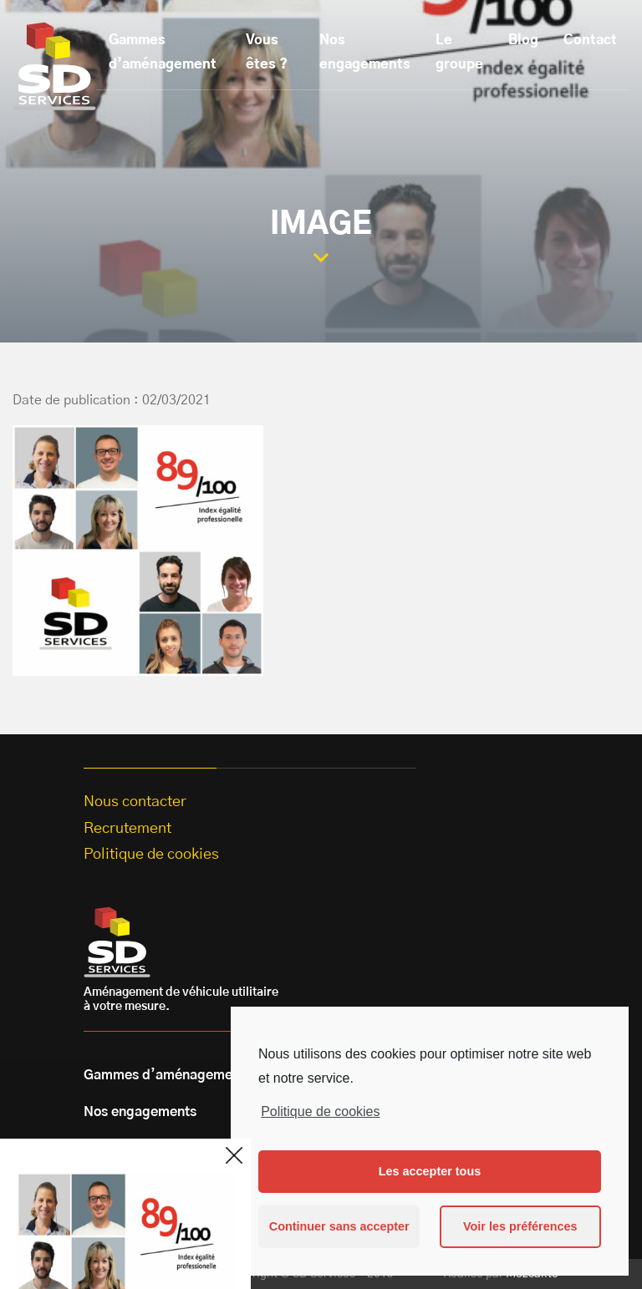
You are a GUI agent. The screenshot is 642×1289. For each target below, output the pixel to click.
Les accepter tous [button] (430, 1171)
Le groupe (459, 52)
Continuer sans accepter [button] (339, 1226)
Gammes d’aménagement (163, 52)
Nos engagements (364, 52)
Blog (523, 40)
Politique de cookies (320, 1111)
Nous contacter (135, 801)
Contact (590, 40)
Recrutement (127, 828)
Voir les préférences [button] (520, 1226)
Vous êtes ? (267, 52)
